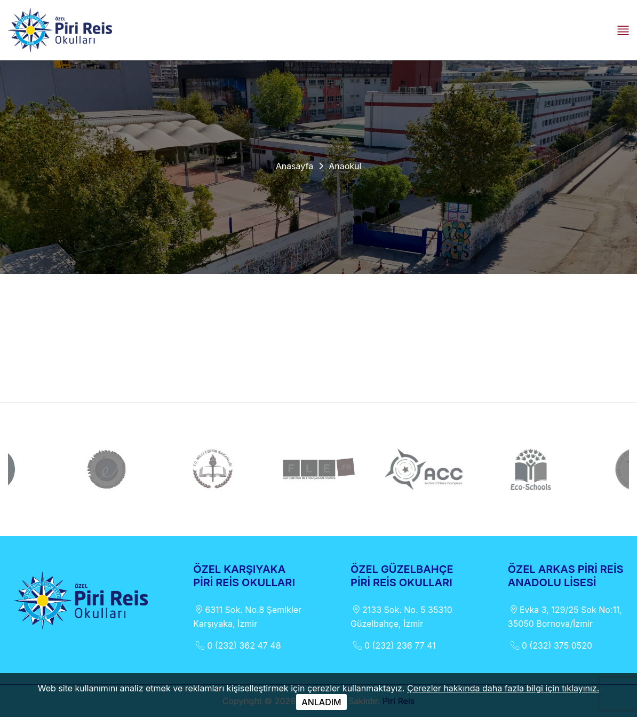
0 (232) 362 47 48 (237, 645)
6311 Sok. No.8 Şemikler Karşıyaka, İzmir (247, 616)
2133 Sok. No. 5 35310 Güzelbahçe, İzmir (401, 616)
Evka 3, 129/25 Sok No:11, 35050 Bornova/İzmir (565, 616)
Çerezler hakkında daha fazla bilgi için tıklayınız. (503, 688)
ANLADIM (321, 702)
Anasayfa (295, 166)
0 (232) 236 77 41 (393, 645)
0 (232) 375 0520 (550, 645)
